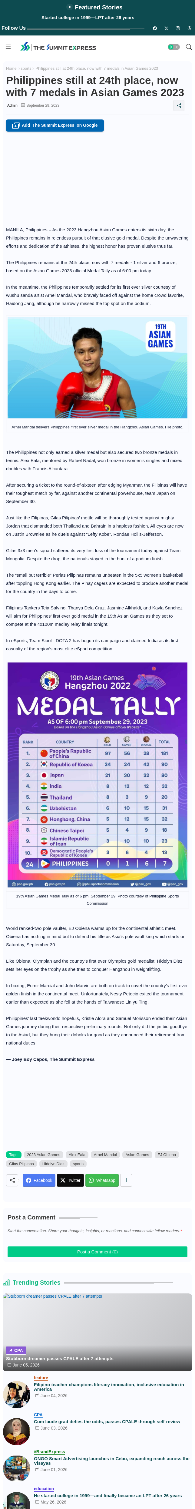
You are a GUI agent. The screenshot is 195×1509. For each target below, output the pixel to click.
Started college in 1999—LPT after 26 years (87, 17)
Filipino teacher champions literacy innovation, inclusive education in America (109, 1386)
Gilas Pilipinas (21, 1164)
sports (26, 68)
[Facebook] (39, 1180)
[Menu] (8, 47)
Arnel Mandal (105, 1154)
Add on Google (55, 125)
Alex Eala (77, 1154)
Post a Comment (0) (97, 1251)
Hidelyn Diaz (53, 1164)
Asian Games (137, 1154)
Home (11, 68)
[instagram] (178, 28)
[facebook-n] (154, 28)
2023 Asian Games (43, 1154)
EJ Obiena (167, 1154)
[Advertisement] (97, 177)
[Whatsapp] (102, 1180)
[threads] (189, 28)
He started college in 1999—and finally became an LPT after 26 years (108, 1495)
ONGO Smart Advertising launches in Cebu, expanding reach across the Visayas (112, 1460)
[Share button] (126, 1180)
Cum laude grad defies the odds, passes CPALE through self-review (107, 1421)
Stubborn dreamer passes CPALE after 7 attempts (60, 1358)
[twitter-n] (166, 28)
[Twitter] (70, 1180)
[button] (174, 47)
